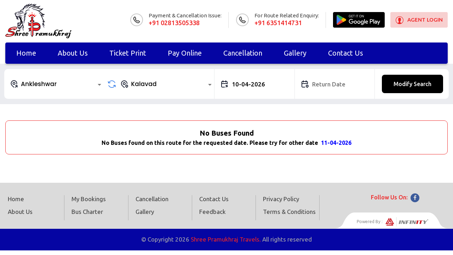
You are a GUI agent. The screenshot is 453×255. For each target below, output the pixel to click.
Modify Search (412, 84)
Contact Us (345, 53)
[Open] (99, 85)
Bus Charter (87, 211)
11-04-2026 (336, 143)
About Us (73, 53)
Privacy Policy (281, 199)
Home (26, 53)
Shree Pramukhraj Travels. (226, 239)
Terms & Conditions (289, 211)
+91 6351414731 (278, 22)
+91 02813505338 (174, 22)
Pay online (185, 53)
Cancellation (242, 53)
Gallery (295, 53)
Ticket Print (127, 53)
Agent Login (425, 20)
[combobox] (57, 84)
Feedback (212, 211)
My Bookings (88, 199)
